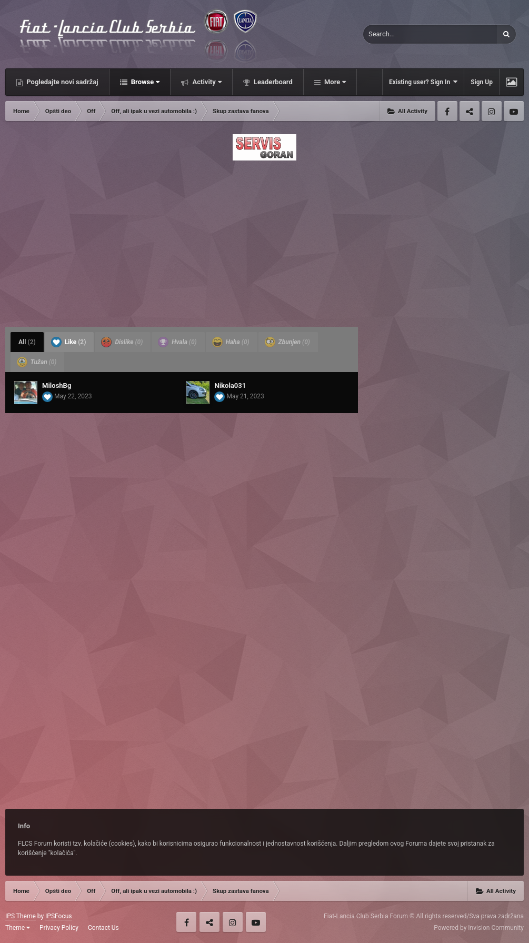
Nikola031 (230, 385)
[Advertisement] (264, 240)
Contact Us (103, 927)
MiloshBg (56, 385)
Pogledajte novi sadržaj (61, 82)
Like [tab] (68, 342)
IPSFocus (58, 916)
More (334, 82)
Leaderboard (272, 82)
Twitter (470, 111)
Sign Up (482, 82)
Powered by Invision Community (479, 927)
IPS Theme (20, 916)
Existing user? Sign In (423, 82)
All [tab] (27, 342)
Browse (144, 82)
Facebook (447, 111)
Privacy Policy (58, 927)
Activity (206, 82)
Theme (17, 927)
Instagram (492, 111)
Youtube (514, 111)
